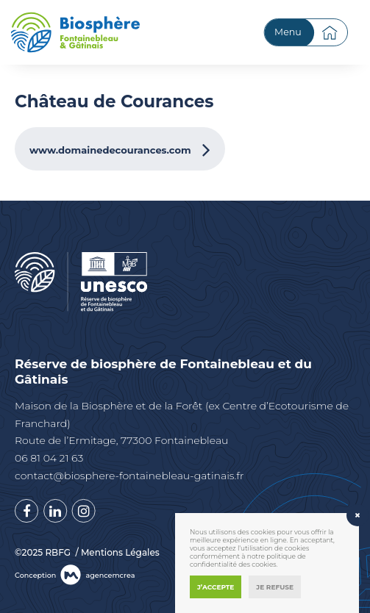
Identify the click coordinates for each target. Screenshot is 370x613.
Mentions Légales (120, 553)
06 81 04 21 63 (49, 458)
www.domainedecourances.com (110, 150)
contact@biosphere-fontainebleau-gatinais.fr (129, 475)
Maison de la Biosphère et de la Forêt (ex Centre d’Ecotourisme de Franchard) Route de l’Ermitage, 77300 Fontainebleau (182, 423)
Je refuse (274, 587)
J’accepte (215, 587)
